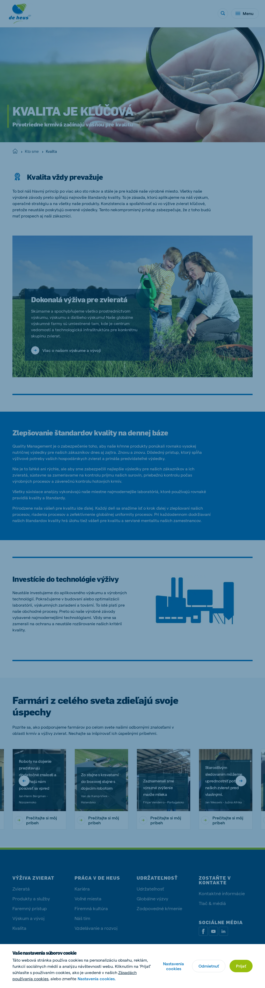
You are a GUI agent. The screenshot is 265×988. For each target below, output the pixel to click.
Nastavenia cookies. (97, 978)
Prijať (241, 965)
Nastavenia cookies (173, 966)
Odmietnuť (208, 965)
